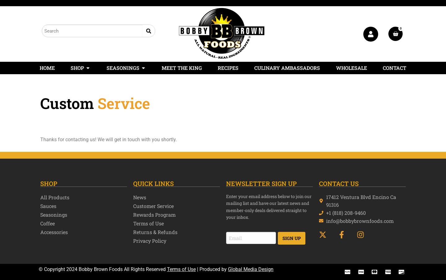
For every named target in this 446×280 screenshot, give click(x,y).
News (139, 197)
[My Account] (370, 34)
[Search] (148, 31)
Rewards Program (154, 214)
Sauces (48, 206)
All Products (54, 197)
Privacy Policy (149, 240)
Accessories (54, 232)
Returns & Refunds (155, 232)
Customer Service (153, 206)
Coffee (47, 223)
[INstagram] (363, 234)
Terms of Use (148, 223)
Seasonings (53, 214)
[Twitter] (325, 234)
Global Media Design (250, 269)
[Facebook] (344, 234)
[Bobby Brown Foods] (221, 33)
